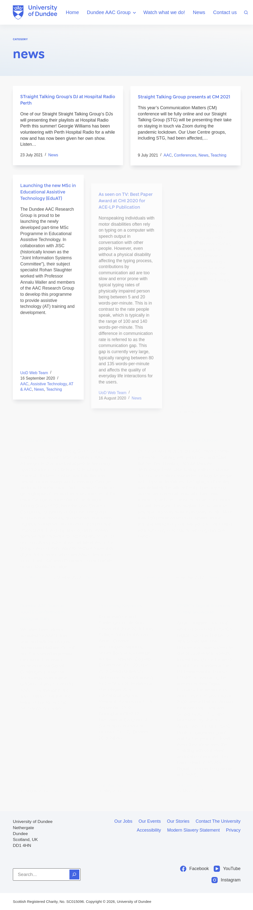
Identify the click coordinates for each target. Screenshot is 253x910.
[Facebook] (194, 869)
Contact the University (218, 821)
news (53, 155)
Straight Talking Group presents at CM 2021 (184, 98)
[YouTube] (227, 869)
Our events (150, 821)
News (199, 12)
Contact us (225, 12)
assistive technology (48, 392)
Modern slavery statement (193, 830)
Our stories (178, 821)
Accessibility (149, 830)
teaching (218, 156)
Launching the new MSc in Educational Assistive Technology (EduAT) (48, 199)
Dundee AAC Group (112, 13)
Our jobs (123, 821)
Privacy (233, 830)
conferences (185, 156)
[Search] (246, 12)
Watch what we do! (164, 12)
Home (72, 12)
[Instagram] (226, 880)
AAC (168, 156)
